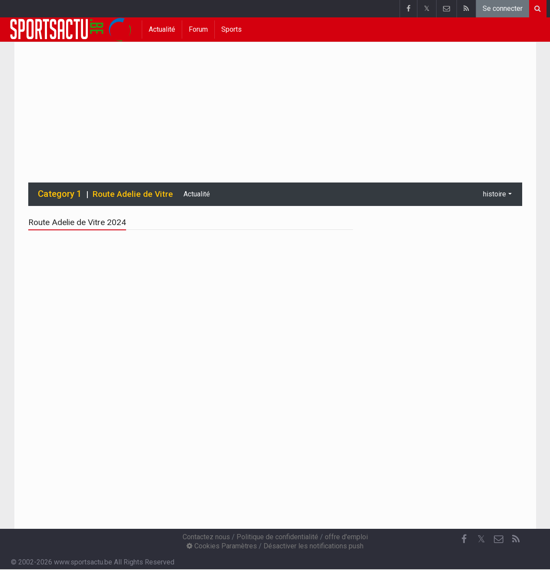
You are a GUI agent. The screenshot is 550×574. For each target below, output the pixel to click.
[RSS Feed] (516, 539)
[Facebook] (464, 539)
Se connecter (503, 8)
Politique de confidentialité (277, 537)
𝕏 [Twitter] (481, 539)
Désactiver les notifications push (313, 546)
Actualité (162, 29)
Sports (231, 29)
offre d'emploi (346, 537)
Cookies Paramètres (222, 546)
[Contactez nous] (498, 539)
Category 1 (60, 194)
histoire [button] (494, 194)
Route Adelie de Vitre (133, 194)
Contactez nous (206, 537)
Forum (198, 29)
